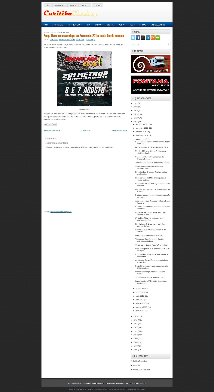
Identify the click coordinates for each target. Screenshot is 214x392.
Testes (132, 25)
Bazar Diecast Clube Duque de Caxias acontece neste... (150, 213)
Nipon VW (137, 365)
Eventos (123, 24)
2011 (136, 331)
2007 (136, 346)
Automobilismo (59, 24)
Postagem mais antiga (119, 130)
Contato (97, 5)
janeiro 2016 (141, 311)
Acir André (54, 40)
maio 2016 (140, 296)
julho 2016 (140, 289)
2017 (136, 118)
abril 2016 (140, 300)
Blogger (143, 383)
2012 (136, 327)
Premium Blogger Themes (116, 389)
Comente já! (91, 40)
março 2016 (141, 303)
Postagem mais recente (52, 130)
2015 (136, 316)
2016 (136, 122)
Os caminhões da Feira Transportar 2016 (151, 147)
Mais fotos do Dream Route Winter (148, 235)
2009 (136, 338)
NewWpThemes (81, 389)
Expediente (60, 5)
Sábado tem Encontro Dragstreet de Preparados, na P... (149, 158)
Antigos (100, 24)
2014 (136, 320)
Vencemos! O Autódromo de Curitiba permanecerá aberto (149, 240)
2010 (136, 335)
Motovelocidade (76, 24)
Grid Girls (111, 25)
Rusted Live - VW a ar (141, 370)
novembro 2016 (142, 128)
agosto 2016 (141, 139)
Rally (89, 24)
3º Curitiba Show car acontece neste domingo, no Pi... (149, 219)
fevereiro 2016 (142, 307)
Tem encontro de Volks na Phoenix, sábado (152, 163)
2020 (136, 107)
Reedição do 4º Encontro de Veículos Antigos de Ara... (150, 225)
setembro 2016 (142, 135)
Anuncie (73, 5)
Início (48, 5)
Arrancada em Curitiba (67, 40)
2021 (136, 103)
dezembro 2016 (142, 124)
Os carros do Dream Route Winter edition (151, 245)
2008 (136, 342)
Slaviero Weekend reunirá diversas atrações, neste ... (149, 167)
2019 (136, 111)
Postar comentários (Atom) (61, 212)
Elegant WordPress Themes (136, 389)
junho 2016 (140, 292)
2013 (136, 324)
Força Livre (80, 40)
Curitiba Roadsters (140, 361)
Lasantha (103, 389)
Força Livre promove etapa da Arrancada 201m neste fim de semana (84, 35)
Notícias (144, 24)
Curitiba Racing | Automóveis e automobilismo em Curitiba (105, 383)
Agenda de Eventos (158, 25)
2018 (136, 114)
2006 (136, 350)
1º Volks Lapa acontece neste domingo (150, 277)
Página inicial (85, 130)
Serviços (85, 5)
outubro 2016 (141, 132)
